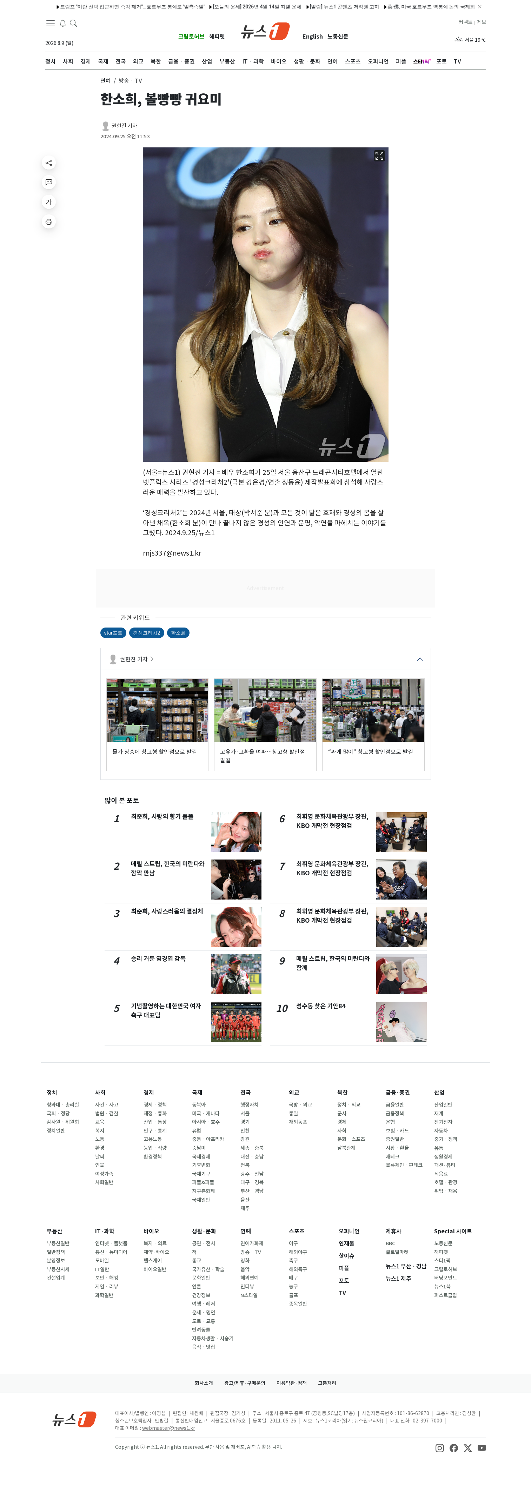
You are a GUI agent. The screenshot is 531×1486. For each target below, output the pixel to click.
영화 (245, 1261)
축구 (293, 1261)
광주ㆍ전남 (252, 1174)
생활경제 (443, 1157)
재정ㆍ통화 (155, 1113)
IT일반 (102, 1269)
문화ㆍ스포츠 (351, 1139)
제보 (481, 22)
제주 (245, 1208)
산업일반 (443, 1105)
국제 (197, 1092)
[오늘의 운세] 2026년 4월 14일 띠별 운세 (225, 6)
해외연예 (249, 1278)
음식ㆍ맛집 (203, 1347)
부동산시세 (58, 1269)
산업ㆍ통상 (155, 1122)
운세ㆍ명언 (203, 1312)
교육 (99, 1122)
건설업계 (56, 1278)
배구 (293, 1278)
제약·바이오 (156, 1252)
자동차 (441, 1131)
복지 (99, 1131)
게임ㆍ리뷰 (106, 1286)
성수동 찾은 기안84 (320, 1006)
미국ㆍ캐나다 (206, 1113)
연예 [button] (105, 80)
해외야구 (298, 1252)
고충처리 (327, 1383)
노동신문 (338, 36)
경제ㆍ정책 (155, 1105)
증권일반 (395, 1139)
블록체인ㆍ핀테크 (404, 1165)
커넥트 (465, 22)
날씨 (99, 1157)
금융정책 (395, 1113)
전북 (245, 1165)
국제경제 (201, 1157)
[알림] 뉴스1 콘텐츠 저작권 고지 (312, 6)
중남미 (199, 1148)
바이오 (151, 1231)
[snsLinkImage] (440, 1447)
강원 (245, 1139)
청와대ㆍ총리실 (63, 1105)
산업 (439, 1092)
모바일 (102, 1261)
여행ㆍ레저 (203, 1304)
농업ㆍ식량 (155, 1148)
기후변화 (201, 1165)
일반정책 (56, 1252)
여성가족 (104, 1174)
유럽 (196, 1131)
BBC (390, 1243)
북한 (342, 1092)
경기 (245, 1122)
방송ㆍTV (250, 1252)
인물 (99, 1165)
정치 (52, 1092)
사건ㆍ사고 (106, 1105)
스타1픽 (442, 1261)
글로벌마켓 (397, 1252)
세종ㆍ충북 (252, 1148)
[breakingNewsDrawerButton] (62, 22)
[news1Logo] (74, 1419)
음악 (245, 1269)
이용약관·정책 (292, 1383)
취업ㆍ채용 (445, 1191)
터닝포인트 (445, 1278)
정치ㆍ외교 (348, 1105)
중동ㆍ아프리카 (208, 1139)
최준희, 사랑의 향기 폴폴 (162, 816)
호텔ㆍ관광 (445, 1182)
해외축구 (298, 1269)
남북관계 (346, 1148)
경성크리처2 (146, 633)
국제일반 (201, 1200)
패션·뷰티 (444, 1165)
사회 (100, 1092)
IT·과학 (104, 1231)
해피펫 (217, 36)
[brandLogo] (265, 30)
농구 (293, 1286)
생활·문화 (204, 1231)
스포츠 (297, 1231)
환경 (99, 1148)
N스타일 (249, 1295)
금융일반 (395, 1105)
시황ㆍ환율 (397, 1148)
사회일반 (104, 1182)
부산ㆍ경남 (252, 1191)
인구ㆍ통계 (155, 1131)
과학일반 (104, 1295)
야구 (293, 1243)
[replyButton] (49, 182)
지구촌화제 (203, 1191)
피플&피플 (203, 1182)
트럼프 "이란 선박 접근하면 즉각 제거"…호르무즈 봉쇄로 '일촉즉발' (100, 6)
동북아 (199, 1105)
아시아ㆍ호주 (206, 1122)
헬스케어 (153, 1261)
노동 (99, 1139)
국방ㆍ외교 (300, 1105)
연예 (245, 1231)
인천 (245, 1131)
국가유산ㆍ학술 (208, 1269)
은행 (390, 1122)
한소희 (178, 633)
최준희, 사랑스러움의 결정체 (167, 911)
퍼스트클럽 (445, 1295)
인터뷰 (247, 1286)
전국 (245, 1092)
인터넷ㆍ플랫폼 (111, 1243)
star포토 (113, 633)
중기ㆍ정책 (445, 1139)
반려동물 (201, 1330)
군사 (341, 1113)
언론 (196, 1286)
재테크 (392, 1157)
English (313, 36)
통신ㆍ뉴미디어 (111, 1252)
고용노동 (153, 1139)
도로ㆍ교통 (203, 1321)
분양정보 (56, 1261)
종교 (196, 1261)
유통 (438, 1148)
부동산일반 (58, 1243)
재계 (438, 1113)
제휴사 (393, 1231)
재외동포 (298, 1122)
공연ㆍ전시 (203, 1243)
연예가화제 (251, 1243)
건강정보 (201, 1295)
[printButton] (49, 221)
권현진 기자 (124, 125)
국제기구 (201, 1174)
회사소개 (204, 1383)
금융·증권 (398, 1092)
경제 (149, 1092)
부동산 (54, 1231)
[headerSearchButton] (73, 22)
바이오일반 (155, 1269)
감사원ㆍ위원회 (63, 1122)
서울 (245, 1113)
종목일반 (298, 1304)
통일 (293, 1113)
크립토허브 (191, 36)
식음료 (441, 1174)
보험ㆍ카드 (397, 1131)
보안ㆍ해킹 (106, 1278)
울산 (245, 1200)
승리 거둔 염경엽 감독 (158, 959)
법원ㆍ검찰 (106, 1113)
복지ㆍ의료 (155, 1243)
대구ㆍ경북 (252, 1182)
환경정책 (153, 1157)
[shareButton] (49, 162)
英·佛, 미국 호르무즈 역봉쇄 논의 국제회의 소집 (407, 6)
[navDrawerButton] (50, 22)
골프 (293, 1295)
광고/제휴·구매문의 (244, 1383)
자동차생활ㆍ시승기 (212, 1338)
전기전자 (443, 1122)
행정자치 (249, 1105)
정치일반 (56, 1131)
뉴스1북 (442, 1286)
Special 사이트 (453, 1231)
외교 (294, 1092)
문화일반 (201, 1278)
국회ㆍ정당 (58, 1113)
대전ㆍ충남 (252, 1157)
